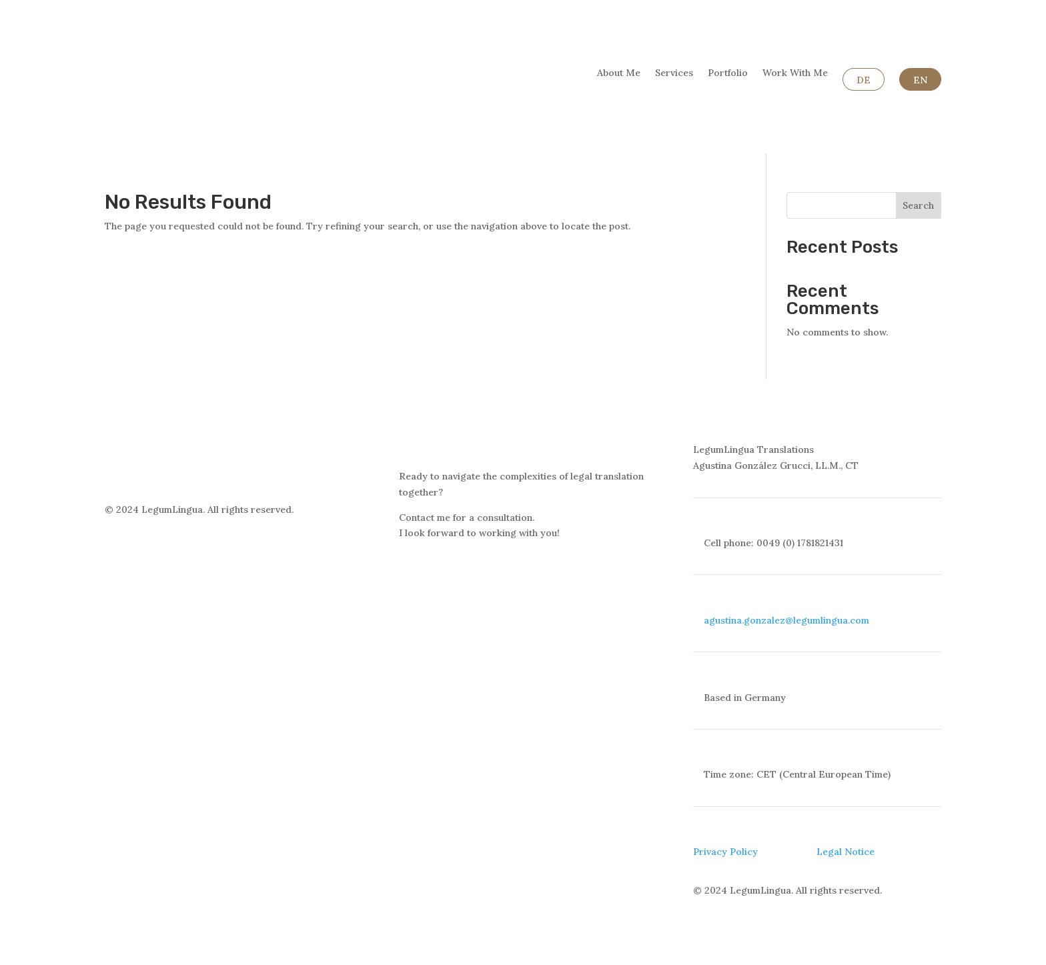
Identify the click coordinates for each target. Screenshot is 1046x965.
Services (674, 73)
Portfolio (728, 73)
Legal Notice (846, 852)
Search (918, 205)
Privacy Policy (725, 852)
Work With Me (795, 73)
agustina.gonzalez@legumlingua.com (786, 620)
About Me (618, 73)
